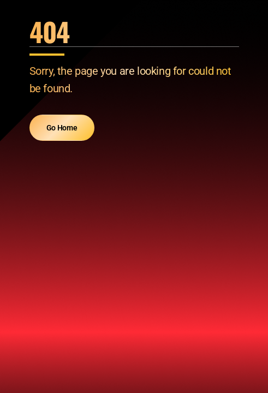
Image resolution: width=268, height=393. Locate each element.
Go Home (62, 127)
